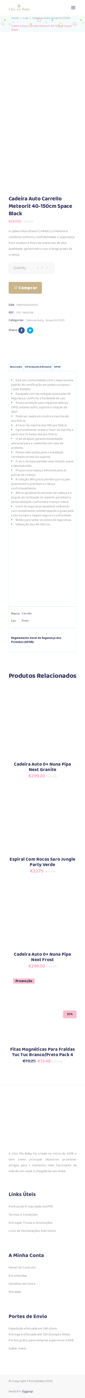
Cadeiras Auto (41, 18)
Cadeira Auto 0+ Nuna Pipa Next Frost (42, 957)
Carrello (27, 613)
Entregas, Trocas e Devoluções (31, 1223)
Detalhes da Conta (22, 1284)
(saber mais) (17, 1348)
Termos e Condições (23, 1214)
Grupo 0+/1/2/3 (60, 18)
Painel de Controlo (22, 1267)
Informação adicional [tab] (38, 367)
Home (15, 18)
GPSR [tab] (57, 367)
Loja (25, 18)
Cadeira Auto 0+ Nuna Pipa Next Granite (42, 767)
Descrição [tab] (16, 367)
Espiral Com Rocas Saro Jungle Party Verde (42, 862)
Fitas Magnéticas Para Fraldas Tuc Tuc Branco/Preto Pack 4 (42, 1052)
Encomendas (18, 1275)
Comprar (28, 287)
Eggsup (27, 1391)
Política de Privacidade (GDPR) (31, 1206)
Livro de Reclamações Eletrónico (32, 1231)
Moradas (15, 1292)
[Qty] (42, 268)
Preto (25, 620)
